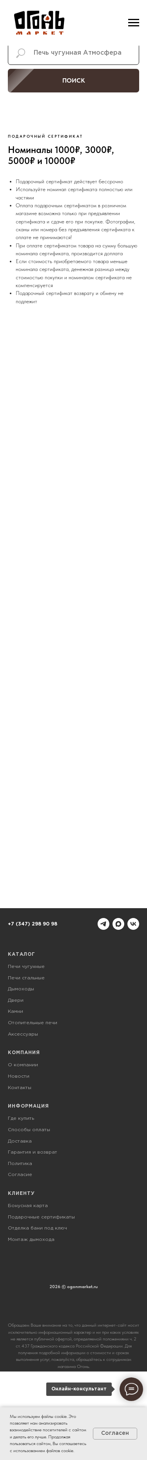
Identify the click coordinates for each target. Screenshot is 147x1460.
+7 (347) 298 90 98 (32, 924)
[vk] (133, 924)
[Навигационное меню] (133, 23)
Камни (15, 1011)
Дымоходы (21, 989)
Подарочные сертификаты (41, 1217)
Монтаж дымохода (31, 1239)
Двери (16, 1000)
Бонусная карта (28, 1206)
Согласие (20, 1174)
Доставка (20, 1141)
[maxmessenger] (118, 924)
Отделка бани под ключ (37, 1228)
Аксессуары (23, 1034)
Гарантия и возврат (32, 1152)
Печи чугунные (26, 966)
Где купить (21, 1118)
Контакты (19, 1088)
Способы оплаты (29, 1130)
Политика (20, 1163)
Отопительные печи (32, 1023)
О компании (23, 1065)
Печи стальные (26, 978)
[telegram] (103, 924)
